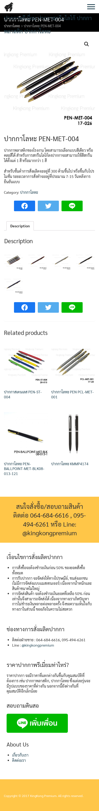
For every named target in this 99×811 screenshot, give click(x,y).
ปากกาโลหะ (29, 192)
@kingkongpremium (38, 645)
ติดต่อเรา (19, 760)
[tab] (20, 226)
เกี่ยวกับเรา (20, 755)
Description (20, 225)
